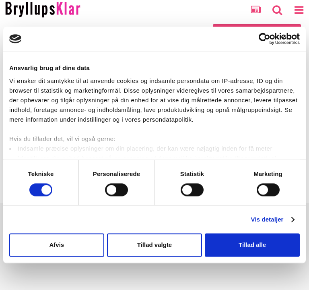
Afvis (56, 245)
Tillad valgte (154, 245)
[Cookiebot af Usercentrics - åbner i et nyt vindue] (264, 39)
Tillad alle (252, 245)
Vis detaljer (267, 219)
